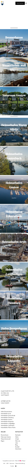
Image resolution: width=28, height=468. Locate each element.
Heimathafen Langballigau (8, 423)
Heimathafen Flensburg (7, 417)
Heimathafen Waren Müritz (8, 427)
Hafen (17, 437)
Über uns (17, 441)
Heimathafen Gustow (6, 419)
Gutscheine (18, 449)
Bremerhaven (4, 435)
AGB (7, 463)
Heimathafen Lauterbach (7, 425)
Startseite (18, 435)
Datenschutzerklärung (20, 463)
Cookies (12, 466)
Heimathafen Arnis (6, 413)
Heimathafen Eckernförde (8, 415)
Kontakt (17, 447)
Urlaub (17, 439)
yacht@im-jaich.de (5, 401)
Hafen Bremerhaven (6, 411)
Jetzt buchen (20, 3)
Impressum (12, 463)
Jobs (16, 443)
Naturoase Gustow (6, 437)
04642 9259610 (5, 403)
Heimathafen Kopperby (7, 421)
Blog (16, 445)
